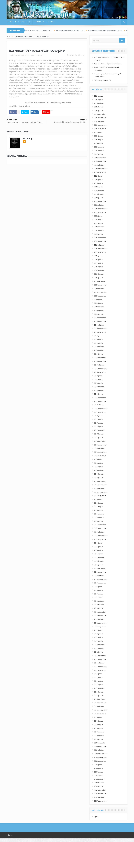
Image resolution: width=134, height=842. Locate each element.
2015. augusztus (100, 496)
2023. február (99, 194)
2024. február (99, 150)
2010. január (98, 739)
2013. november (100, 572)
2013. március (99, 601)
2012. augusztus (100, 626)
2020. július (98, 299)
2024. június (98, 136)
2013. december (100, 568)
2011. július (98, 674)
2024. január (98, 154)
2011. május (98, 681)
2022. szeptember (100, 208)
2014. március (99, 557)
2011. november (100, 659)
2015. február (99, 517)
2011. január (98, 695)
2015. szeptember (100, 492)
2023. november (100, 161)
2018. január (98, 394)
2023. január (98, 198)
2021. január (98, 278)
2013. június (98, 590)
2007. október (99, 797)
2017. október (99, 405)
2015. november (100, 485)
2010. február (99, 735)
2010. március (99, 732)
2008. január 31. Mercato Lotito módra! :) (25, 122)
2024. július (98, 132)
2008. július (98, 764)
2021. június (98, 259)
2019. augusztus (100, 332)
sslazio (9, 835)
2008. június (98, 768)
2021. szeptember (100, 249)
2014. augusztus (100, 539)
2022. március (99, 227)
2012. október (99, 619)
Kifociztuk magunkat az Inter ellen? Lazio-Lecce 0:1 (39, 30)
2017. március (99, 430)
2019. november (100, 321)
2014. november (100, 528)
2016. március (99, 470)
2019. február (99, 350)
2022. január (98, 234)
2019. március (99, 347)
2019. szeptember (100, 328)
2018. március (99, 387)
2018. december (100, 357)
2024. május (98, 139)
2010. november (100, 703)
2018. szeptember (100, 368)
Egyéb (96, 817)
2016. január (98, 477)
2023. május (98, 183)
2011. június (98, 677)
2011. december (100, 655)
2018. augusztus (100, 372)
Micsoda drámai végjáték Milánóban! (77, 30)
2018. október (99, 365)
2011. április (98, 684)
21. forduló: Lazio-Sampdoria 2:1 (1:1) (70, 122)
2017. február (99, 434)
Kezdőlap (10, 22)
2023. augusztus (100, 172)
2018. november (100, 361)
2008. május (98, 772)
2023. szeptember (100, 169)
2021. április (98, 267)
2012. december (100, 612)
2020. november (100, 285)
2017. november (100, 401)
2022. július (98, 216)
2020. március (99, 307)
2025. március (99, 103)
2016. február (99, 474)
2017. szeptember (100, 408)
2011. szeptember (100, 666)
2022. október (99, 205)
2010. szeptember (100, 710)
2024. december (100, 114)
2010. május (98, 725)
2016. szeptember (100, 452)
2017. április (98, 427)
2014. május (98, 550)
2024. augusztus (100, 129)
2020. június (98, 303)
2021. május (98, 263)
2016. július (98, 459)
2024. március (99, 147)
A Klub (29, 22)
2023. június (98, 179)
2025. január (98, 110)
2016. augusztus (100, 456)
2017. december (100, 398)
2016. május (98, 463)
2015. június (98, 503)
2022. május (98, 219)
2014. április (98, 554)
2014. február (99, 561)
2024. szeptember (100, 125)
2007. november (100, 794)
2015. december (100, 481)
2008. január (98, 786)
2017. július (98, 416)
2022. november (100, 201)
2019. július (98, 336)
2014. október (99, 532)
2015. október (99, 488)
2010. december (100, 699)
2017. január (98, 437)
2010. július (98, 717)
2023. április (98, 187)
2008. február (99, 783)
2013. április (98, 597)
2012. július (98, 630)
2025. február (99, 107)
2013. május (98, 594)
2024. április (98, 143)
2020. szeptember (100, 292)
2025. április (98, 100)
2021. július (98, 256)
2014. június (98, 547)
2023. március (99, 190)
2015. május (98, 506)
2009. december (100, 743)
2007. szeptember (100, 801)
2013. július (98, 586)
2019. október (99, 325)
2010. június (98, 721)
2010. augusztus (100, 714)
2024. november (100, 118)
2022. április (98, 223)
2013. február (99, 605)
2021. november (100, 241)
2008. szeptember (100, 757)
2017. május (98, 423)
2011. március (99, 688)
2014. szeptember (100, 536)
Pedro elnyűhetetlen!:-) (102, 80)
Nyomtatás (72, 55)
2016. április (98, 467)
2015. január (98, 521)
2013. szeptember (100, 579)
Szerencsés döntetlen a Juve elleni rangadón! (112, 30)
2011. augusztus (100, 670)
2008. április (98, 775)
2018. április (98, 383)
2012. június (98, 634)
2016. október (99, 448)
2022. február (99, 230)
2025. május (98, 96)
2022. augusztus (100, 212)
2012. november (100, 615)
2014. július (98, 543)
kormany (21, 55)
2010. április (98, 728)
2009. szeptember (100, 754)
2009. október (99, 750)
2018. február (99, 390)
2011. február (99, 692)
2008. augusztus (100, 761)
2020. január (98, 314)
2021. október (99, 245)
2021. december (100, 238)
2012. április (98, 641)
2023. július (98, 176)
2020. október (99, 288)
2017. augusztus (100, 412)
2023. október (99, 165)
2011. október (99, 663)
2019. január (98, 354)
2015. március (99, 514)
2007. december (100, 790)
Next (83, 119)
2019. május (98, 339)
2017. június (98, 419)
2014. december (100, 525)
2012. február (99, 648)
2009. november (100, 746)
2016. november (100, 445)
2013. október (99, 576)
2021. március (99, 270)
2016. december (100, 441)
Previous (12, 119)
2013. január (98, 608)
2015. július (98, 499)
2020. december (100, 281)
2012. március (99, 645)
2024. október (99, 121)
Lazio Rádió (37, 22)
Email (81, 55)
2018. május (98, 379)
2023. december (100, 158)
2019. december (100, 318)
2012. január (98, 652)
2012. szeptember (100, 623)
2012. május (98, 637)
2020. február (99, 310)
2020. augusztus (100, 296)
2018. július (98, 376)
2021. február (99, 274)
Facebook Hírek (20, 22)
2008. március (99, 779)
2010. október (99, 706)
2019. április (98, 343)
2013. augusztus (100, 583)
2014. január (98, 565)
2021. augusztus (100, 252)
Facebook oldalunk (49, 22)
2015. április (98, 510)
